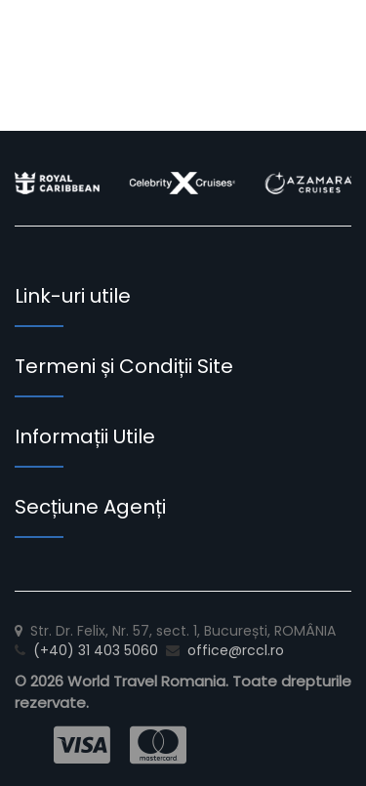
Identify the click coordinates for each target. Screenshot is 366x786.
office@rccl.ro (235, 650)
